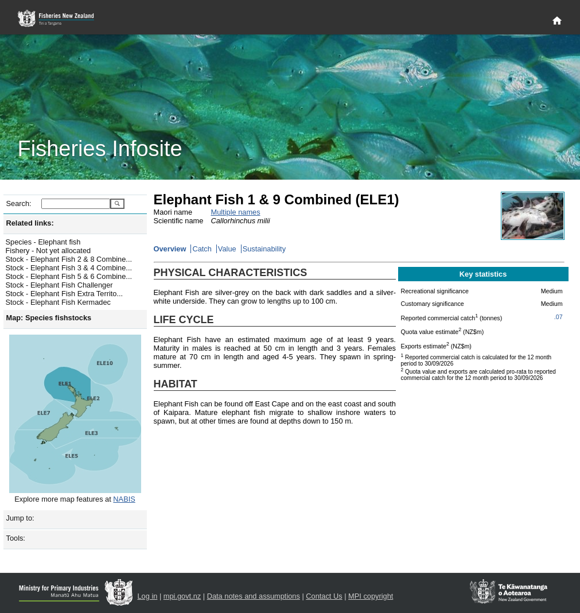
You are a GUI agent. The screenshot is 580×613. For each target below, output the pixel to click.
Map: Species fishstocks (49, 317)
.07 (558, 316)
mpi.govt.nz (182, 596)
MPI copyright (370, 596)
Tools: (15, 538)
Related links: (30, 223)
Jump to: (20, 518)
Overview (170, 249)
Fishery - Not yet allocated (48, 250)
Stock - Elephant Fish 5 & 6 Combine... (69, 276)
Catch (201, 249)
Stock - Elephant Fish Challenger (59, 285)
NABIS (124, 499)
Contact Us (324, 596)
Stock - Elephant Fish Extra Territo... (64, 293)
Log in (148, 596)
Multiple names (235, 212)
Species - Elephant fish (43, 242)
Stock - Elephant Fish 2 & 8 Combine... (69, 259)
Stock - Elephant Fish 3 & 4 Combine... (69, 267)
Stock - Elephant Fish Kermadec (58, 302)
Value (227, 249)
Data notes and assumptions (253, 596)
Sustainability (264, 249)
